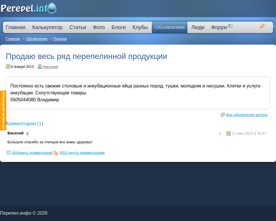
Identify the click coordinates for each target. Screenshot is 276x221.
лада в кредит (27, 168)
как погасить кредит (37, 168)
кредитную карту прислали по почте (110, 168)
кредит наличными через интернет (50, 169)
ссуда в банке (18, 169)
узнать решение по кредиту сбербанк (90, 168)
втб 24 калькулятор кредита (111, 169)
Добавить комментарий (32, 152)
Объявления (36, 39)
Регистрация (245, 26)
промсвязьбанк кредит (18, 168)
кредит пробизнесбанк (148, 169)
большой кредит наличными (67, 169)
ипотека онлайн (80, 169)
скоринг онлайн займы (74, 168)
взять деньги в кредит (146, 168)
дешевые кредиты (137, 169)
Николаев (50, 67)
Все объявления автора (246, 115)
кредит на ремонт (36, 169)
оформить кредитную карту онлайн (93, 169)
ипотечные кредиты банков (7, 169)
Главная (13, 39)
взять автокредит (159, 169)
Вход (270, 26)
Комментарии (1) (24, 123)
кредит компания (27, 169)
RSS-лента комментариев (82, 152)
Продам (60, 39)
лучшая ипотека (135, 168)
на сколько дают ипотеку (125, 169)
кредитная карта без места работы (161, 168)
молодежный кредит (62, 168)
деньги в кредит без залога (49, 168)
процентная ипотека (125, 168)
